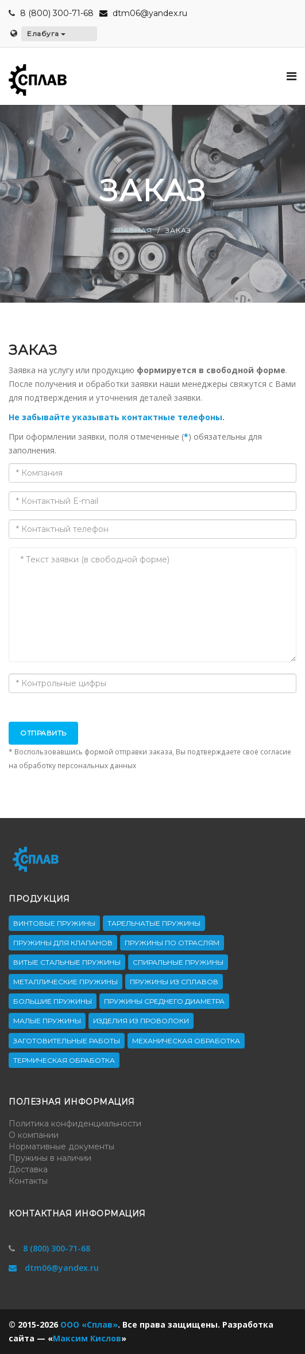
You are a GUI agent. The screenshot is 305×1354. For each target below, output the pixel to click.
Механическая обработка (186, 1040)
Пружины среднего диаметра (164, 1001)
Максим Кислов (87, 1338)
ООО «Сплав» (89, 1324)
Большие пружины (52, 1001)
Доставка (28, 1169)
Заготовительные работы (66, 1040)
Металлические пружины (65, 981)
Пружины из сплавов (174, 981)
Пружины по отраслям (172, 942)
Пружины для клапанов (63, 942)
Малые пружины (47, 1020)
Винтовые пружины (54, 923)
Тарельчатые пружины (153, 923)
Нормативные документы (61, 1146)
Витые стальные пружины (67, 962)
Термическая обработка (64, 1060)
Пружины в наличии (50, 1158)
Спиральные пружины (178, 962)
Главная (133, 230)
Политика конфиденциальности (75, 1123)
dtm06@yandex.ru (143, 13)
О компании (34, 1135)
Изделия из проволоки (141, 1020)
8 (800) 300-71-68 (57, 13)
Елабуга (46, 33)
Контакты (28, 1181)
